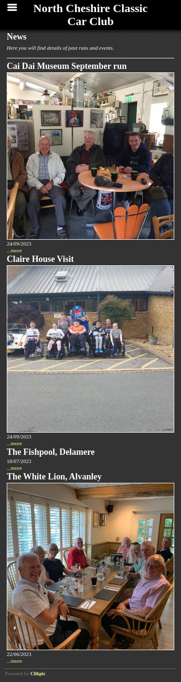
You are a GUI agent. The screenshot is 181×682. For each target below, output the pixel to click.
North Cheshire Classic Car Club (90, 14)
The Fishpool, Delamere (51, 452)
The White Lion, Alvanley (54, 476)
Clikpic (37, 673)
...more (14, 250)
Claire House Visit (40, 259)
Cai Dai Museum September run (66, 66)
